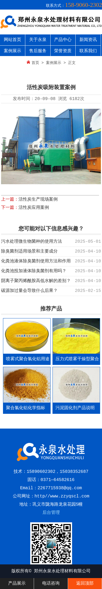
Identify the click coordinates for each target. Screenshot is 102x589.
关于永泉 (38, 39)
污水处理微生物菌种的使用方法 (31, 241)
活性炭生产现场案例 (38, 199)
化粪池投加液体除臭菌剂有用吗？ (33, 271)
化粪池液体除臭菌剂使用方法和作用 (36, 261)
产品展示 (17, 583)
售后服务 (38, 51)
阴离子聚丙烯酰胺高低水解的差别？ (36, 281)
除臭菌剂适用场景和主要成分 (29, 251)
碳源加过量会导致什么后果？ (29, 290)
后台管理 (51, 512)
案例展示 (12, 51)
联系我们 (88, 51)
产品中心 (63, 39)
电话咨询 (51, 583)
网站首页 (12, 39)
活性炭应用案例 (33, 207)
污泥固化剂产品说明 (75, 408)
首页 (35, 63)
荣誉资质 (63, 51)
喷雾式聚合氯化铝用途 (28, 359)
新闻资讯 (88, 39)
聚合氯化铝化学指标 (25, 408)
